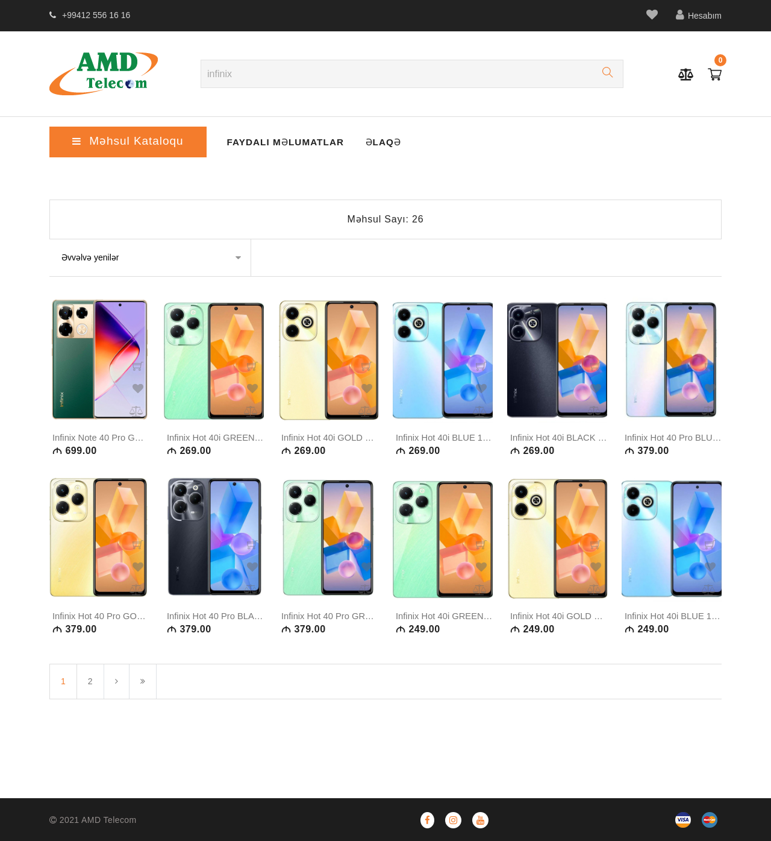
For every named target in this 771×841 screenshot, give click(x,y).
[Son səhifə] (143, 707)
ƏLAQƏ (368, 141)
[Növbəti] (117, 707)
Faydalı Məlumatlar (273, 141)
